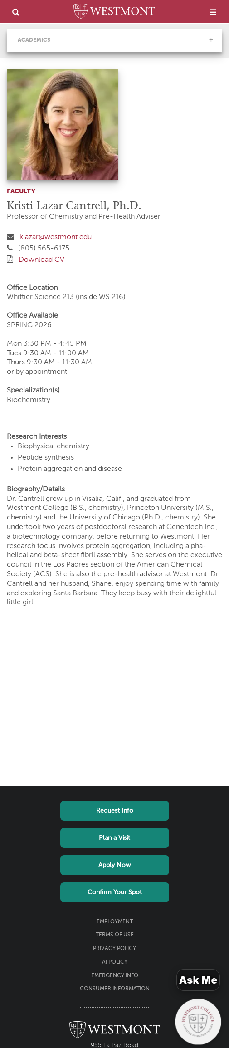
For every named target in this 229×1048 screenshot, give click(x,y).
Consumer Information (115, 989)
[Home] (114, 13)
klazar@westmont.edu (55, 237)
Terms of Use (115, 935)
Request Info (114, 811)
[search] (16, 12)
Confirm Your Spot (115, 892)
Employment (115, 922)
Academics (34, 40)
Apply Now (114, 865)
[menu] (213, 12)
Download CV (41, 260)
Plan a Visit (114, 838)
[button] (211, 40)
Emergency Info (114, 976)
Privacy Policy (114, 948)
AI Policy (114, 962)
